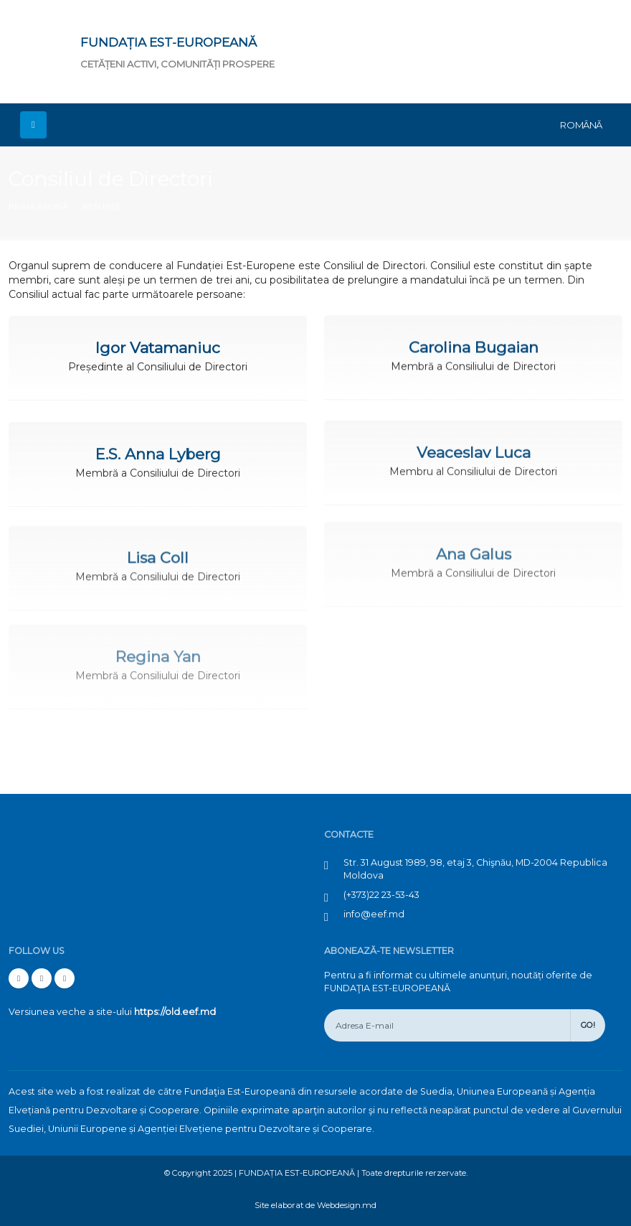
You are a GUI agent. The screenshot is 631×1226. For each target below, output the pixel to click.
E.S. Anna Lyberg (158, 451)
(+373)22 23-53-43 (381, 894)
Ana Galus (473, 544)
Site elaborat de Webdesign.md (315, 1205)
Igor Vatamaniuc (157, 347)
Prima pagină (38, 207)
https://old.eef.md (175, 1011)
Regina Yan (158, 644)
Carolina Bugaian (474, 346)
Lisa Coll (158, 551)
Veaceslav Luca (474, 448)
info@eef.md (373, 914)
